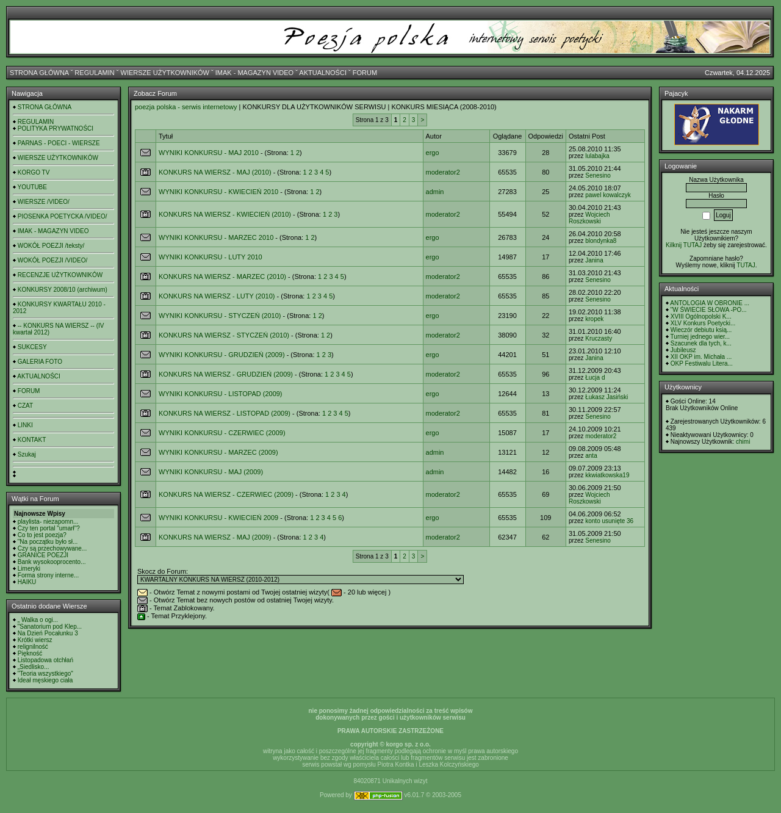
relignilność (33, 646)
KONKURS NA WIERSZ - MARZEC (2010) (222, 276)
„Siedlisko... (33, 666)
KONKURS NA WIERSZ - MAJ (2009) (215, 537)
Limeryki (29, 568)
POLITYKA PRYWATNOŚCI (55, 128)
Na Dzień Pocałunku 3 (48, 633)
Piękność (30, 653)
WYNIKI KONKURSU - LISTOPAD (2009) (221, 393)
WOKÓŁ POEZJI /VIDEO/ (52, 260)
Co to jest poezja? (42, 535)
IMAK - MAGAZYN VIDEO (254, 72)
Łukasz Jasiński (606, 397)
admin (435, 191)
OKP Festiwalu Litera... (702, 363)
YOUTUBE (32, 187)
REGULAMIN (94, 72)
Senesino (598, 175)
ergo (432, 152)
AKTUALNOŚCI (323, 72)
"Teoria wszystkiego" (45, 673)
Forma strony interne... (48, 575)
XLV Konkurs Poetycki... (703, 323)
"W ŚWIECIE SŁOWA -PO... (709, 309)
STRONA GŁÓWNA (39, 72)
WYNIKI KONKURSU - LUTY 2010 (210, 257)
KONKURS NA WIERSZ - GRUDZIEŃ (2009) (226, 374)
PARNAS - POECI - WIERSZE (59, 143)
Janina (594, 260)
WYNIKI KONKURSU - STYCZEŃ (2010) (220, 315)
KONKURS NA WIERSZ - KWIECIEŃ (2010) (225, 214)
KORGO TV (34, 172)
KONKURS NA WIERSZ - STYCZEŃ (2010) (224, 335)
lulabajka (597, 156)
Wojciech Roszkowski (589, 218)
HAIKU (27, 582)
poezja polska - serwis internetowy (186, 106)
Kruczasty (598, 338)
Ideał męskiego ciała (45, 680)
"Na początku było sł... (48, 541)
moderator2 (443, 172)
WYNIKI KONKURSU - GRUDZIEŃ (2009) (222, 354)
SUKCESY (32, 347)
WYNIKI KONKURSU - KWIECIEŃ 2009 (218, 517)
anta (591, 455)
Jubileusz (683, 350)
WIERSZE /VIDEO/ (44, 201)
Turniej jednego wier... (700, 336)
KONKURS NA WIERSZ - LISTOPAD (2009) (224, 413)
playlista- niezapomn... (48, 521)
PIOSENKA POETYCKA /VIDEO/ (62, 216)
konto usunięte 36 (609, 521)
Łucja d (595, 377)
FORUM (365, 72)
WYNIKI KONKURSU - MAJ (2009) (211, 471)
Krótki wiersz (35, 640)
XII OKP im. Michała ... (701, 356)
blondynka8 (600, 240)
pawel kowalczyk (607, 195)
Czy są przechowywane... (52, 548)
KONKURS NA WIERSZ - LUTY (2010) (217, 296)
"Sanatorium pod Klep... (50, 626)
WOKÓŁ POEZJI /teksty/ (51, 245)
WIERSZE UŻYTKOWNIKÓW (165, 72)
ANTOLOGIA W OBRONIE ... (709, 303)
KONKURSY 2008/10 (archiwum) (62, 289)
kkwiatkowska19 (607, 475)
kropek (594, 319)
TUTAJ (745, 265)
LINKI (25, 425)
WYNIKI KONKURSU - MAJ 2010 (209, 152)
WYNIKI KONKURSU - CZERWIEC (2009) (222, 432)
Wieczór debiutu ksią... (701, 330)
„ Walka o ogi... (38, 619)
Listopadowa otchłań (45, 660)
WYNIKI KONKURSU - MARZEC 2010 (216, 237)
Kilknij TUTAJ (684, 245)
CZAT (25, 405)
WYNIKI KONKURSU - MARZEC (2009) (218, 452)
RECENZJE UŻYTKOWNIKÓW (60, 275)
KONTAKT (32, 439)
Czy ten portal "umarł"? (49, 528)
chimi (743, 441)
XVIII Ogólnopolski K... (701, 316)
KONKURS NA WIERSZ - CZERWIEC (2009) (226, 494)
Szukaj (27, 454)
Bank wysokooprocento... (52, 561)
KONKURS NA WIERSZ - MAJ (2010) (215, 172)
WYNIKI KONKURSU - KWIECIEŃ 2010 (218, 191)
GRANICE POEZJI (43, 555)
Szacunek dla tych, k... (701, 343)
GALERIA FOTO (40, 361)
